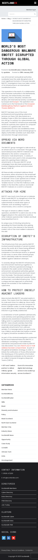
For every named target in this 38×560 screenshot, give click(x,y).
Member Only (6, 427)
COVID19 (4, 448)
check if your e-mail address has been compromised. (18, 347)
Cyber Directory (7, 492)
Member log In (31, 10)
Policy (4, 415)
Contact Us (29, 550)
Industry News (26, 70)
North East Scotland (9, 423)
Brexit (3, 406)
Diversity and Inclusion (10, 410)
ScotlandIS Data (7, 521)
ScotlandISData (7, 394)
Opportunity (6, 439)
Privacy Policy (6, 550)
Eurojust (16, 102)
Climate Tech (6, 452)
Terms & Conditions (17, 550)
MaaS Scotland (7, 419)
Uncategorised (7, 460)
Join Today (6, 505)
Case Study (6, 444)
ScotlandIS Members (9, 488)
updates (7, 72)
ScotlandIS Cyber (8, 517)
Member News (7, 390)
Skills (3, 402)
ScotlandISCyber (15, 70)
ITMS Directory (7, 501)
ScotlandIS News (8, 435)
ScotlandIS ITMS (7, 525)
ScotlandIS (25, 556)
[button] (35, 3)
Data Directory (7, 497)
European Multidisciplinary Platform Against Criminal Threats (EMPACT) (18, 106)
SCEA (3, 456)
